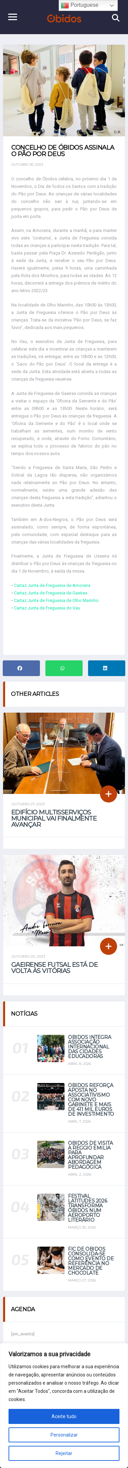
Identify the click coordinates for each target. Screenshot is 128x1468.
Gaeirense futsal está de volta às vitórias (54, 968)
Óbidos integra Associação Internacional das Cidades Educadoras (89, 1046)
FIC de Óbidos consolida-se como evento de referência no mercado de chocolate (91, 1261)
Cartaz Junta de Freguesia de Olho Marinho (56, 600)
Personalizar (64, 1435)
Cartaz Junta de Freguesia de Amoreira (52, 585)
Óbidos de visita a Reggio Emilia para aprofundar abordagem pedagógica (90, 1155)
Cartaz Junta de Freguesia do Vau (47, 607)
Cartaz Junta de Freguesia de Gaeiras (50, 592)
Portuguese (79, 5)
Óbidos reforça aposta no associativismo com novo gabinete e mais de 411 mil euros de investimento (91, 1099)
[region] (64, 1405)
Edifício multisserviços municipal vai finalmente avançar (54, 818)
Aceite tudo (64, 1416)
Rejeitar (64, 1453)
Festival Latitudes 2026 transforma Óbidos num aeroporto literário (87, 1208)
